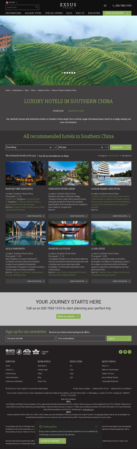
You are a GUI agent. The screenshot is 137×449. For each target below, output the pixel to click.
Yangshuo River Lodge (61, 188)
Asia (26, 90)
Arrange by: (102, 156)
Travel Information (12, 377)
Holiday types (33, 13)
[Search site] (20, 7)
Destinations (13, 13)
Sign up (119, 338)
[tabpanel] (68, 202)
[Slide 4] (70, 73)
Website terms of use (101, 389)
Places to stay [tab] (76, 111)
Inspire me (121, 147)
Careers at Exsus (108, 374)
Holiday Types (43, 370)
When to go (42, 381)
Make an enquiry (117, 13)
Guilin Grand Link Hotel (105, 188)
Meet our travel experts (110, 370)
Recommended (113, 156)
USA (71, 377)
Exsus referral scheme (110, 377)
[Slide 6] (74, 73)
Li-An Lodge (98, 248)
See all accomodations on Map (54, 156)
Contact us (10, 370)
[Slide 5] (72, 73)
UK (71, 366)
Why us (80, 13)
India (71, 374)
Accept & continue (52, 441)
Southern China (43, 90)
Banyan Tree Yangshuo (19, 188)
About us (105, 366)
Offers (40, 374)
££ (20, 256)
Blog (69, 13)
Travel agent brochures (110, 381)
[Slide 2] (65, 73)
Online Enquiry (11, 374)
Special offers (54, 13)
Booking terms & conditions (121, 389)
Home (8, 90)
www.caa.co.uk (88, 409)
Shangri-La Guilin (59, 248)
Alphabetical (126, 156)
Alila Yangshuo (15, 248)
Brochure (94, 13)
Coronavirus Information (14, 381)
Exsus (68, 6)
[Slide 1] (62, 73)
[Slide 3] (67, 73)
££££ (19, 196)
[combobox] (32, 147)
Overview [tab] (58, 111)
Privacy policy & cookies (81, 389)
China (33, 90)
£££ (19, 256)
